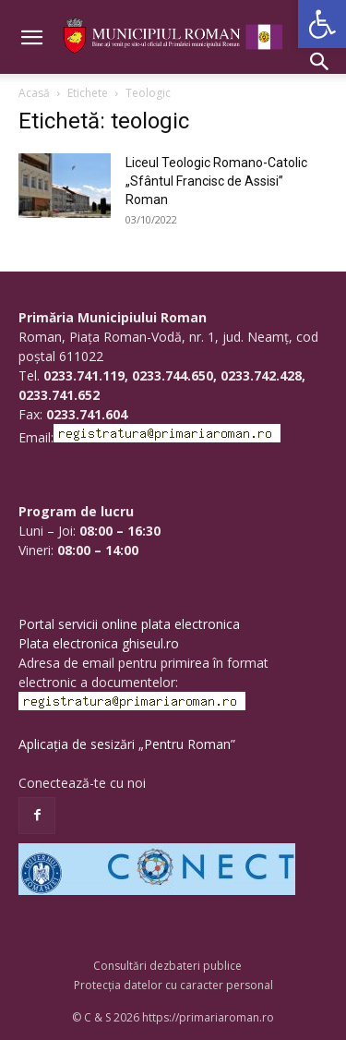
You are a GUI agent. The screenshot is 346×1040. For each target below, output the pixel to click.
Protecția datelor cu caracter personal (173, 985)
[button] (322, 24)
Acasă (34, 93)
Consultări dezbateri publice (167, 965)
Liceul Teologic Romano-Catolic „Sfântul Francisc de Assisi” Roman (216, 181)
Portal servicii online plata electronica (129, 624)
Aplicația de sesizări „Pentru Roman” (126, 744)
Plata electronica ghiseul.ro (98, 643)
